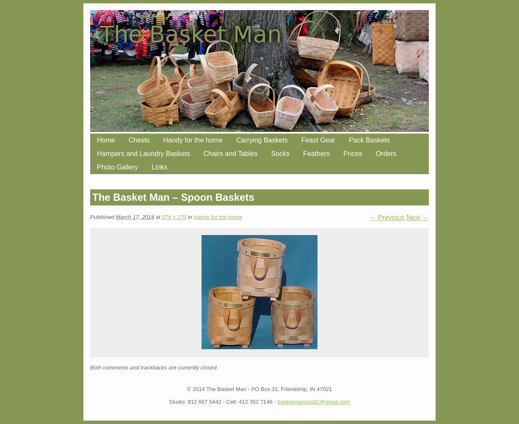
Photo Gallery (117, 167)
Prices (352, 153)
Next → (417, 217)
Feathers (316, 153)
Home (106, 140)
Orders (386, 153)
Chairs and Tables (231, 153)
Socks (280, 153)
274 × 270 (174, 217)
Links (159, 167)
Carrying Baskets (262, 140)
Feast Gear (318, 140)
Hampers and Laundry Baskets (143, 153)
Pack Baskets (369, 140)
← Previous (387, 217)
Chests (139, 140)
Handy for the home (193, 140)
